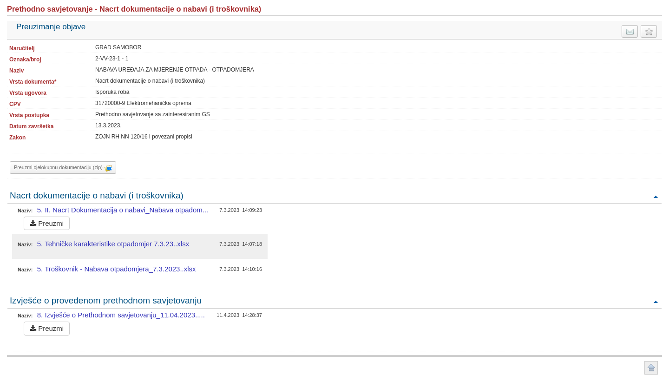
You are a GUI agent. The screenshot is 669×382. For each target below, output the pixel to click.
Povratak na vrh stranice (651, 368)
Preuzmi (47, 223)
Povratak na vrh (655, 196)
